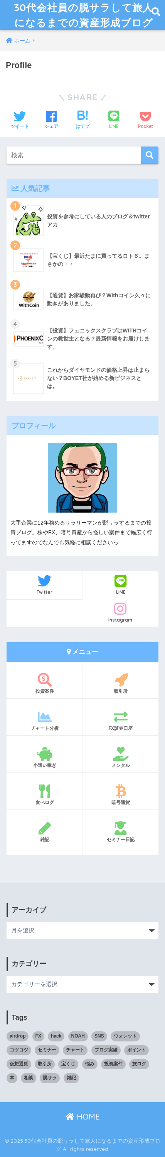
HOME (83, 1116)
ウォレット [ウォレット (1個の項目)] (125, 1036)
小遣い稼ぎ (44, 757)
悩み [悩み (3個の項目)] (89, 1064)
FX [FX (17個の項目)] (38, 1036)
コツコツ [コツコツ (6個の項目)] (19, 1050)
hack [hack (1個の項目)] (56, 1036)
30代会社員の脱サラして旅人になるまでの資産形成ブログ (83, 15)
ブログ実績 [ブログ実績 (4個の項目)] (106, 1050)
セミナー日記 (121, 831)
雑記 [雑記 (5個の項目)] (71, 1077)
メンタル (121, 757)
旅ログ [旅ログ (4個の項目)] (139, 1064)
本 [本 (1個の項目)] (12, 1077)
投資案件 (44, 683)
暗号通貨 (121, 794)
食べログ (44, 794)
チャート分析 (44, 720)
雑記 (44, 831)
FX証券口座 (121, 720)
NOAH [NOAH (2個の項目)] (78, 1036)
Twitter (44, 584)
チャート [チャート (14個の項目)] (75, 1050)
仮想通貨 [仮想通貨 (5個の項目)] (19, 1064)
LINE (121, 584)
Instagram (120, 612)
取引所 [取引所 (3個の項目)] (45, 1064)
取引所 (121, 683)
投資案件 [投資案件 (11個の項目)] (113, 1064)
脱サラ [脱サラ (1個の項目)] (50, 1077)
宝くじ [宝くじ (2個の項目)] (68, 1064)
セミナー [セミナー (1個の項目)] (47, 1050)
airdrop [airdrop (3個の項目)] (17, 1036)
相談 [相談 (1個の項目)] (28, 1077)
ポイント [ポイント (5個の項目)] (136, 1050)
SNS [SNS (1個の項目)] (99, 1036)
